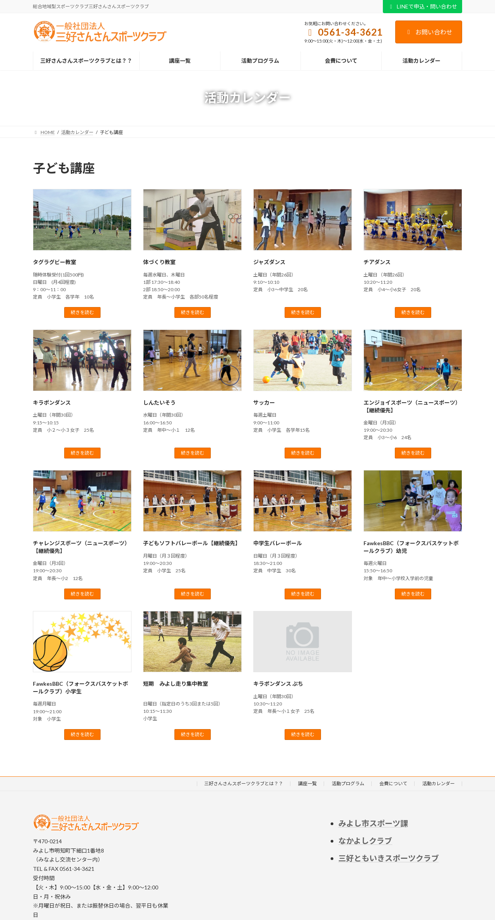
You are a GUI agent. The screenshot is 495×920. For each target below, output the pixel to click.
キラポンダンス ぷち (278, 683)
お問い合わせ (428, 32)
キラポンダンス (52, 402)
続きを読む (82, 312)
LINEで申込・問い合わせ (422, 6)
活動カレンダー (438, 783)
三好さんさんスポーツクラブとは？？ (243, 783)
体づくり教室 (159, 262)
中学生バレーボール (277, 543)
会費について (393, 783)
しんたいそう (159, 402)
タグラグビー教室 (54, 262)
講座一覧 (307, 783)
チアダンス (377, 262)
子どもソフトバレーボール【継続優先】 (192, 543)
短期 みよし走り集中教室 (175, 683)
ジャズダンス (269, 262)
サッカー (264, 402)
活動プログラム (348, 783)
